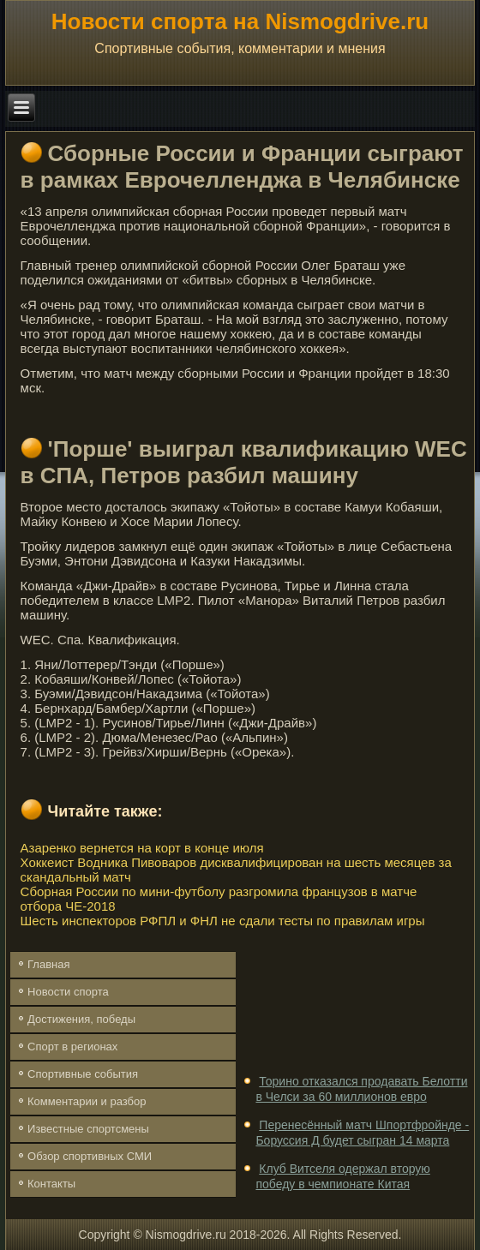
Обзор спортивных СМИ (89, 1156)
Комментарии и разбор (86, 1101)
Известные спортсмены (88, 1128)
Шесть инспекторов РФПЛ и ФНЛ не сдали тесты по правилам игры (223, 920)
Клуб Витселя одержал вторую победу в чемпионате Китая (342, 1176)
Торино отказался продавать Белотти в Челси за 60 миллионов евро (361, 1088)
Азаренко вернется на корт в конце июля (142, 847)
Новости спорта (68, 991)
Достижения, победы (81, 1019)
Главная (48, 964)
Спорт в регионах (72, 1046)
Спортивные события (82, 1074)
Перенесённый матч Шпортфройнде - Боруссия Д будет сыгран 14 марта (362, 1132)
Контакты (51, 1183)
